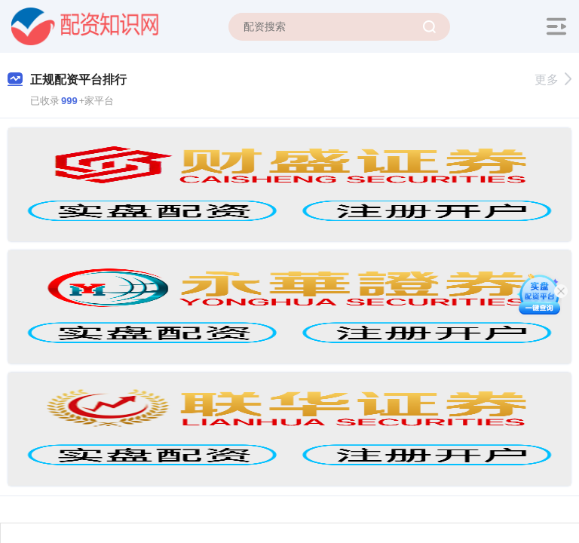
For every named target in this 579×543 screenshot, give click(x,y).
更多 (553, 79)
